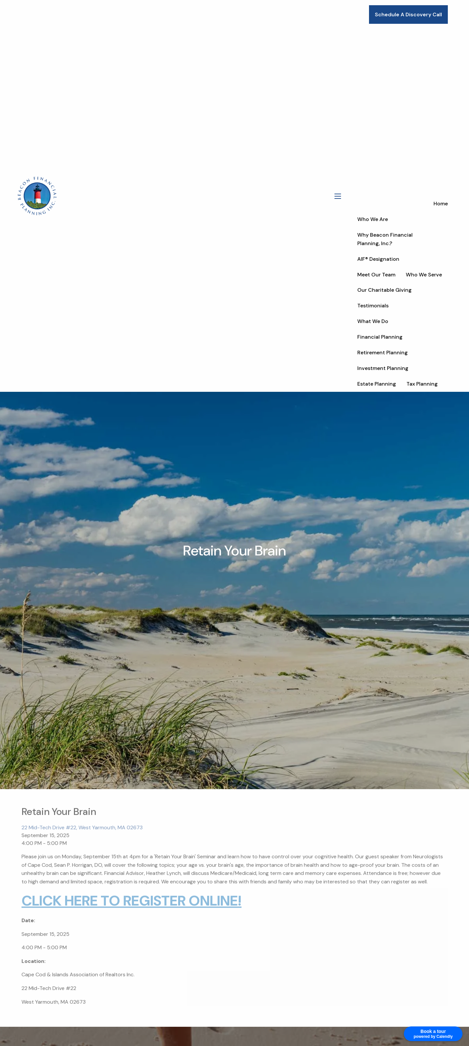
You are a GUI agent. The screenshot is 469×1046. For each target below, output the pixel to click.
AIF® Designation (378, 259)
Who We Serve (424, 274)
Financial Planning (380, 336)
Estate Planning (376, 383)
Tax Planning (422, 383)
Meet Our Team (376, 274)
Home (440, 203)
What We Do (372, 321)
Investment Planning (382, 368)
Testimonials (373, 305)
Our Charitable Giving (384, 290)
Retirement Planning (382, 352)
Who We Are (372, 219)
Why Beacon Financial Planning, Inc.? (385, 239)
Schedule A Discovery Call (408, 14)
